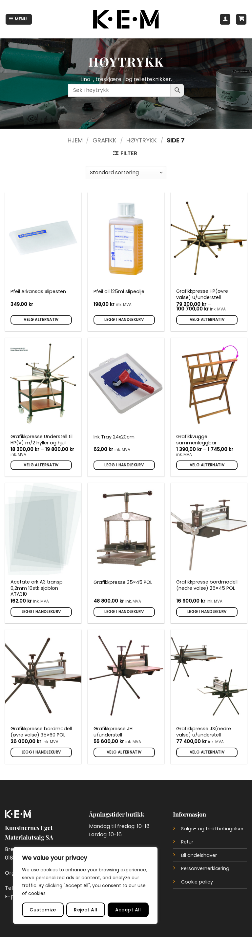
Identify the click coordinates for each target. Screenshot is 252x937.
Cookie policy (197, 882)
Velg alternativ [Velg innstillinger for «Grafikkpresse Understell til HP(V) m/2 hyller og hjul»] (41, 465)
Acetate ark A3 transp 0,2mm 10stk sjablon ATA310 (36, 588)
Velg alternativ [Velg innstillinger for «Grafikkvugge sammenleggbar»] (207, 465)
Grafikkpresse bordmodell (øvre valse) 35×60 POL (41, 732)
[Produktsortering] (126, 172)
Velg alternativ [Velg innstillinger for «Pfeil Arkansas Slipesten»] (41, 319)
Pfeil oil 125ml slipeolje (119, 291)
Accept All (128, 909)
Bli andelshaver (199, 855)
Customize (43, 909)
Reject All (85, 909)
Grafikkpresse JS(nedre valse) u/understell (203, 732)
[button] (19, 19)
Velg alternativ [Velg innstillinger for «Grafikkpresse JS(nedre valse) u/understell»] (207, 752)
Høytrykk (141, 140)
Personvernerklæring (205, 868)
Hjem (75, 140)
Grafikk (104, 140)
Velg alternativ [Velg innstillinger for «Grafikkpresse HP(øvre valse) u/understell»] (207, 319)
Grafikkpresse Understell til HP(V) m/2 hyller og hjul (41, 440)
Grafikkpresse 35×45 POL (123, 582)
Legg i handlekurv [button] (124, 319)
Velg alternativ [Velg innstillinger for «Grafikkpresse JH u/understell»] (124, 752)
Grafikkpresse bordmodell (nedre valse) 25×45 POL (207, 585)
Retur (187, 842)
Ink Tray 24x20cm (114, 437)
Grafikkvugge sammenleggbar (196, 440)
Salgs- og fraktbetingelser (212, 828)
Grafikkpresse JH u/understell (113, 732)
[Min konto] (225, 19)
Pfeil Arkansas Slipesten (38, 291)
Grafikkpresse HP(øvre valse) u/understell (202, 294)
